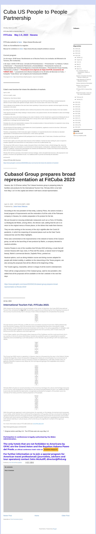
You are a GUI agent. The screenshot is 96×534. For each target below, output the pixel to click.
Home (37, 516)
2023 (76, 55)
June (78, 62)
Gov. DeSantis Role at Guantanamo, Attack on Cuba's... (83, 72)
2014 (76, 120)
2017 (76, 113)
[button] (6, 198)
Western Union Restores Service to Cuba (82, 86)
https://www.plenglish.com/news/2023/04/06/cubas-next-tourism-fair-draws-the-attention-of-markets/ (30, 163)
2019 (76, 109)
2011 (76, 127)
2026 (76, 48)
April (78, 66)
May (78, 64)
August (78, 59)
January (79, 99)
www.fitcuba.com (38, 424)
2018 (76, 111)
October (79, 57)
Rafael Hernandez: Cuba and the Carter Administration (83, 93)
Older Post (65, 516)
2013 (76, 122)
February (79, 97)
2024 (76, 53)
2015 (76, 118)
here (20, 42)
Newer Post (7, 516)
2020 (76, 106)
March (78, 68)
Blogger (55, 529)
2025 (76, 51)
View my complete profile (79, 135)
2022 (76, 102)
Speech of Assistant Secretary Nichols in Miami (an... (84, 76)
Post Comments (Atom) (17, 519)
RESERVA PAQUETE (50, 449)
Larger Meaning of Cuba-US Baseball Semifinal (83, 80)
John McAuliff (79, 133)
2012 (76, 125)
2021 (76, 104)
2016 (76, 116)
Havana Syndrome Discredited (84, 83)
